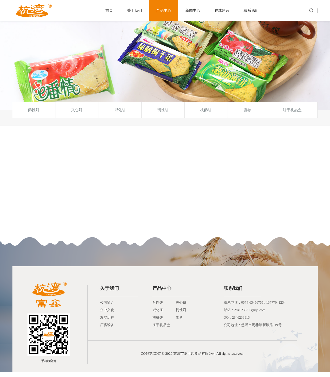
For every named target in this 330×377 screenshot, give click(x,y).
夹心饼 (76, 115)
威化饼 (120, 115)
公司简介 (107, 307)
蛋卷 (247, 115)
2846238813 (241, 322)
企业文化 (107, 315)
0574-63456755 (252, 307)
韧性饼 (163, 115)
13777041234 (276, 307)
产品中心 (163, 10)
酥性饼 (33, 115)
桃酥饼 (206, 115)
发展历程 (107, 322)
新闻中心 (192, 10)
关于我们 (134, 10)
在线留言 (221, 10)
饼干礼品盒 (292, 115)
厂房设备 (107, 330)
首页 (109, 10)
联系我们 (251, 10)
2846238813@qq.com (249, 315)
